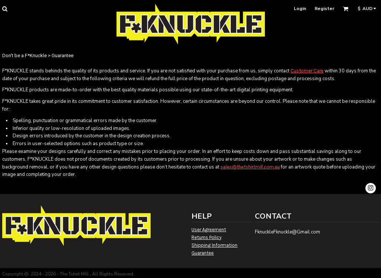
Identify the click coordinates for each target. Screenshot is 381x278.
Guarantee (202, 253)
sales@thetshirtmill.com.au (250, 167)
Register (324, 9)
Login (300, 9)
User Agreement (208, 229)
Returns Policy (206, 237)
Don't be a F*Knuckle (24, 55)
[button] (4, 9)
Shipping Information (214, 245)
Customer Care (306, 70)
